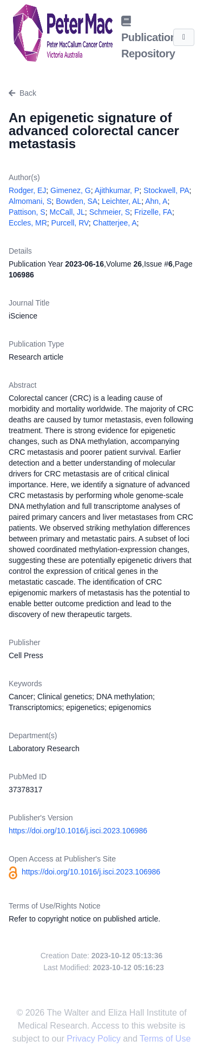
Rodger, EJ (27, 190)
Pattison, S (27, 212)
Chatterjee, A (115, 222)
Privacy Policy (95, 1038)
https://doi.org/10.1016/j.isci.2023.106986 (78, 830)
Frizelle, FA (153, 212)
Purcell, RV (70, 222)
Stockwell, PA (166, 190)
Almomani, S (30, 201)
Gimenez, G (70, 190)
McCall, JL (66, 212)
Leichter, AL (121, 201)
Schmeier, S (109, 212)
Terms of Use (165, 1038)
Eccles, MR (28, 222)
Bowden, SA (76, 201)
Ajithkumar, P (117, 190)
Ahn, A (156, 201)
